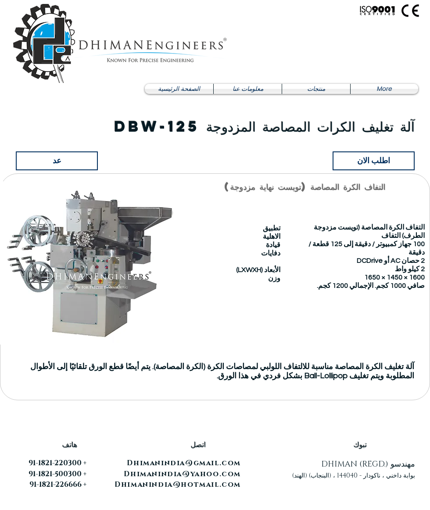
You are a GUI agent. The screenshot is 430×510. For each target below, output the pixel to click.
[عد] (57, 160)
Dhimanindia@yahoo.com (182, 474)
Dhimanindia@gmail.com (184, 463)
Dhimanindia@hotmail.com (178, 484)
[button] (316, 89)
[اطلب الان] (374, 160)
